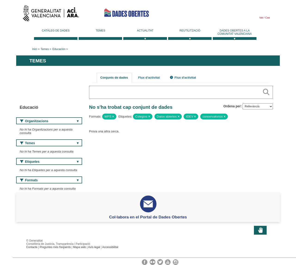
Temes (100, 30)
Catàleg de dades (56, 30)
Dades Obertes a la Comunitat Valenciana (235, 32)
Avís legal (94, 247)
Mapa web (79, 247)
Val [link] (261, 17)
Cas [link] (267, 17)
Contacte (31, 247)
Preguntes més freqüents (55, 247)
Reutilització (189, 30)
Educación (58, 49)
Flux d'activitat (149, 77)
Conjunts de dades (114, 77)
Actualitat (145, 30)
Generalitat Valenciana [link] (51, 14)
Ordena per (232, 106)
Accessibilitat (110, 247)
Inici (34, 49)
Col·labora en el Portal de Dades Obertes (148, 217)
